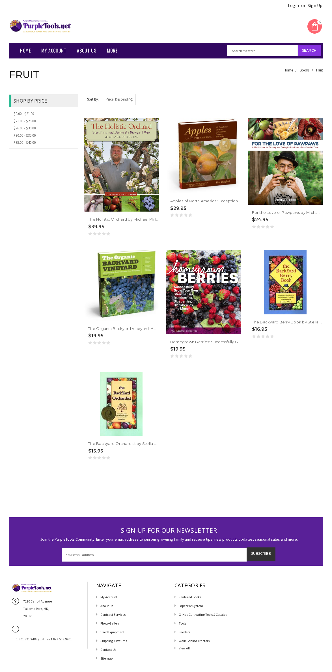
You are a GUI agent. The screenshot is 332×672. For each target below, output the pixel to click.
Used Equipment (112, 632)
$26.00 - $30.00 (25, 128)
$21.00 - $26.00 (25, 121)
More (112, 50)
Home (25, 50)
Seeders (184, 632)
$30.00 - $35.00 (25, 135)
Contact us (108, 649)
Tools (182, 623)
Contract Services (113, 614)
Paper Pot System (191, 606)
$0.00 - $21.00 (24, 113)
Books (304, 70)
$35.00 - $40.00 (25, 142)
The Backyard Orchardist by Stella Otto (125, 443)
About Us (86, 50)
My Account (53, 50)
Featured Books (190, 597)
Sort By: (93, 99)
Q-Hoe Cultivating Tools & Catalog (203, 614)
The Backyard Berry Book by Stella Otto (290, 322)
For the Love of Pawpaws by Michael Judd (291, 212)
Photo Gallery (110, 623)
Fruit (319, 70)
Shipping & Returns (113, 641)
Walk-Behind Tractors (194, 641)
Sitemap (106, 658)
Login (293, 5)
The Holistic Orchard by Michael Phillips (125, 219)
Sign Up (315, 5)
